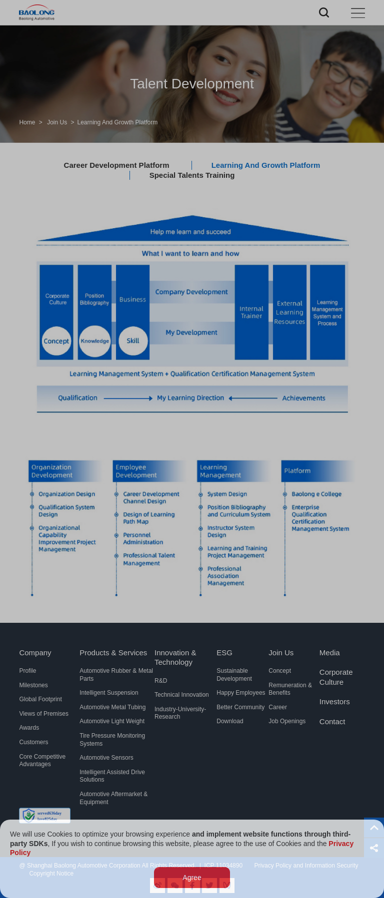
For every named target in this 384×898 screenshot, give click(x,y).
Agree (191, 878)
